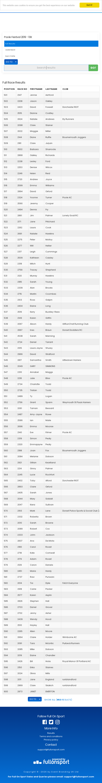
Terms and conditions (51, 736)
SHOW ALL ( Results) (58, 699)
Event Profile (10, 56)
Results (51, 733)
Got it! (89, 5)
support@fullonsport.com (51, 749)
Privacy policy (51, 739)
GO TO (9, 61)
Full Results (10, 44)
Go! (93, 68)
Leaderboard (10, 50)
